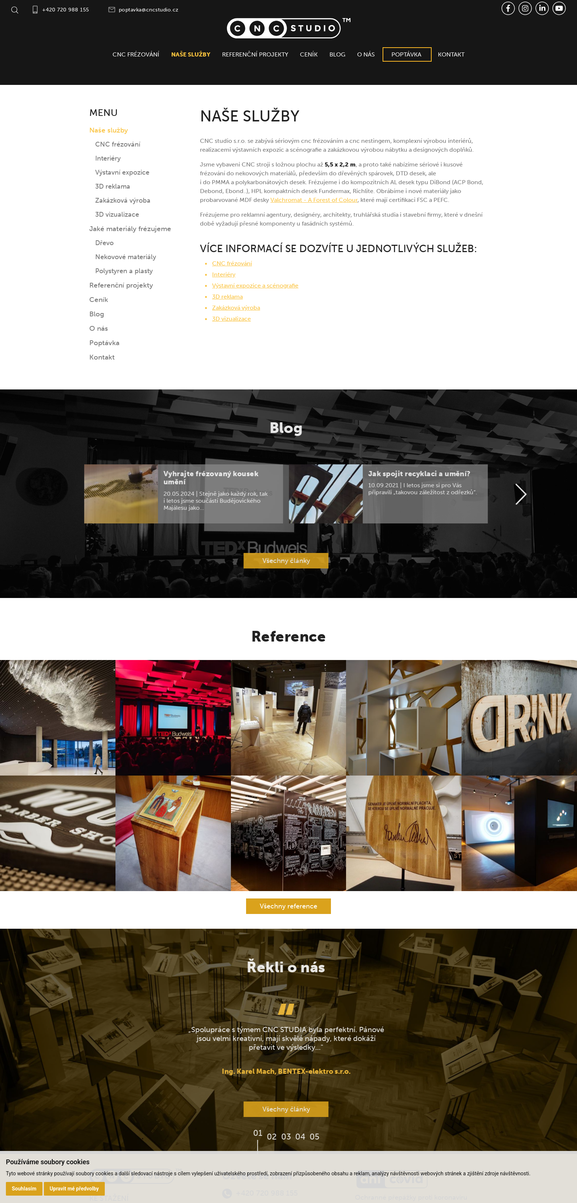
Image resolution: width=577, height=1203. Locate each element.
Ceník (309, 54)
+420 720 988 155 (65, 10)
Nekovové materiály (125, 257)
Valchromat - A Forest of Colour (313, 199)
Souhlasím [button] (24, 1189)
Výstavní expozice (122, 172)
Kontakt (451, 54)
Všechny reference (288, 906)
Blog (337, 54)
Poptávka (406, 54)
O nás (366, 54)
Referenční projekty (255, 54)
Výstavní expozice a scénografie (255, 285)
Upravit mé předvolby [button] (74, 1189)
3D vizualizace (117, 214)
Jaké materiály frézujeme (130, 228)
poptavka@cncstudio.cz (149, 10)
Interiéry (108, 158)
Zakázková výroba (123, 200)
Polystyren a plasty (124, 271)
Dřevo (104, 243)
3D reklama (112, 186)
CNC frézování (136, 54)
